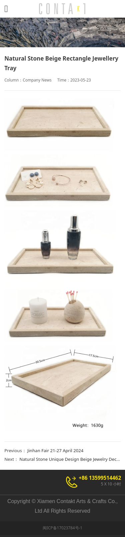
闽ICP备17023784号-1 (62, 527)
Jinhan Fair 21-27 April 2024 (55, 450)
